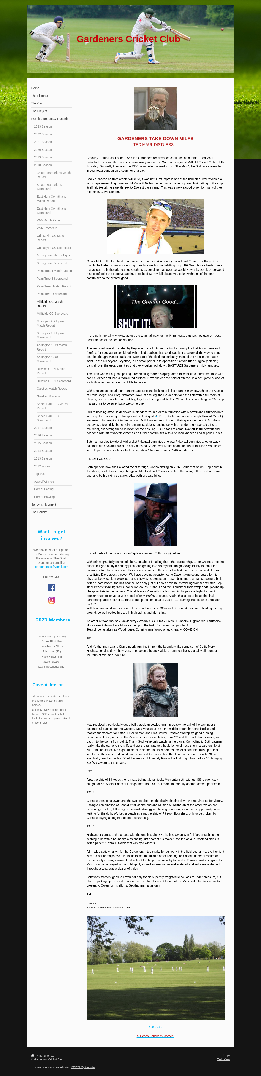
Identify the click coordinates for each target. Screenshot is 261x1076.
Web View (223, 1059)
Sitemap (49, 1055)
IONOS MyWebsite (83, 1067)
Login (226, 1055)
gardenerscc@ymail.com (51, 566)
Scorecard (155, 1026)
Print (37, 1055)
